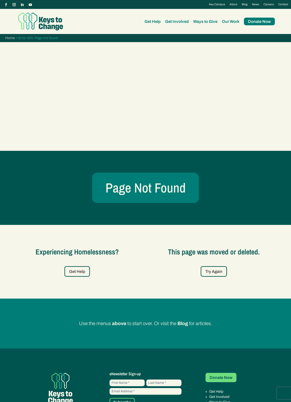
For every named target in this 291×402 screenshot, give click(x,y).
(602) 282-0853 (60, 339)
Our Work (230, 21)
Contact (283, 4)
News (255, 4)
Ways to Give (205, 21)
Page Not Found (145, 87)
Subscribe (122, 309)
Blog (245, 4)
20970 (68, 355)
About (233, 4)
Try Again (213, 179)
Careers (269, 4)
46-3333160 (64, 349)
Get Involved (177, 21)
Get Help (152, 21)
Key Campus (217, 4)
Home (10, 38)
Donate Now (259, 21)
